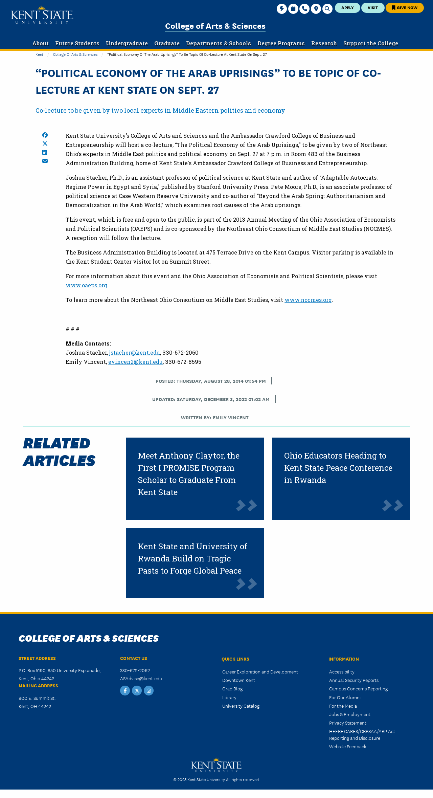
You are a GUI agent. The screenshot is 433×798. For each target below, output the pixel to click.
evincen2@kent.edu (135, 361)
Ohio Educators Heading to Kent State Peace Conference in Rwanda (338, 467)
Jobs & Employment (349, 714)
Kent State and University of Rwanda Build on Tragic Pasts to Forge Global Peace (192, 558)
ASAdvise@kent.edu (141, 678)
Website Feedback (347, 746)
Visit (373, 7)
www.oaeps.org (86, 285)
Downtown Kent (238, 680)
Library (229, 697)
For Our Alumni (345, 697)
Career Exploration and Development (260, 671)
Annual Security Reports (354, 680)
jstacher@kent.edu (134, 352)
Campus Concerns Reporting (358, 688)
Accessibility (342, 671)
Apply (347, 7)
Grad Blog (232, 688)
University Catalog (240, 705)
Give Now (404, 7)
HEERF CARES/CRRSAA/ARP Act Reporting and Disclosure (362, 734)
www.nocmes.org (308, 299)
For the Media (343, 705)
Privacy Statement (347, 722)
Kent (39, 54)
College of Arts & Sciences (215, 25)
